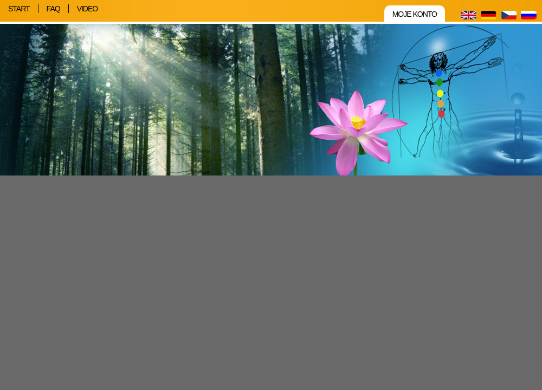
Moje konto (414, 14)
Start (19, 8)
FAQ (53, 8)
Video (87, 8)
